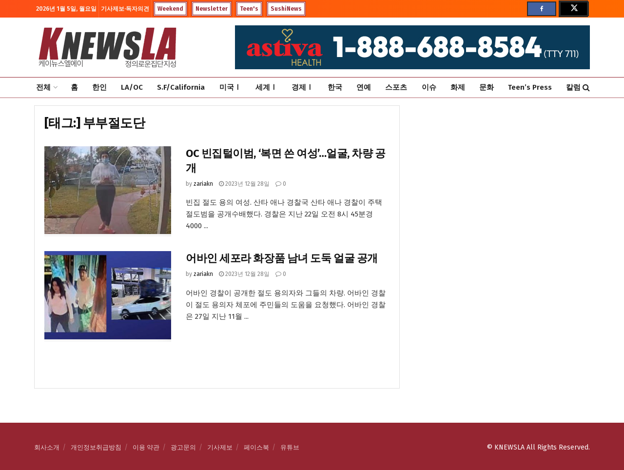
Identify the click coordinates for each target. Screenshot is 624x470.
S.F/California (181, 87)
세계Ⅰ (266, 87)
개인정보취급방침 (96, 447)
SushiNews (286, 8)
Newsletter (211, 8)
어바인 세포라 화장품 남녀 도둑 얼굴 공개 (282, 258)
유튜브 (289, 447)
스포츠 (396, 87)
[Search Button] (586, 88)
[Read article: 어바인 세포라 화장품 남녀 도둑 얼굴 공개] (107, 296)
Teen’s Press (530, 87)
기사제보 (220, 447)
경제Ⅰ (302, 87)
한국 (335, 87)
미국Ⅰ (230, 87)
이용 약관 (146, 447)
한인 (99, 87)
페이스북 (256, 447)
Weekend (170, 8)
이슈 (429, 87)
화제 (457, 87)
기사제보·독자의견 (125, 8)
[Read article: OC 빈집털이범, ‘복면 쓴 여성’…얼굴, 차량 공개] (107, 191)
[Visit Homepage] (107, 47)
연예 (363, 87)
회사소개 (46, 447)
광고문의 (183, 447)
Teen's (249, 8)
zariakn (203, 183)
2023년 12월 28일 (244, 183)
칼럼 (573, 87)
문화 (486, 87)
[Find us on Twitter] (573, 9)
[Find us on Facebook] (541, 9)
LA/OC (132, 87)
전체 (43, 87)
